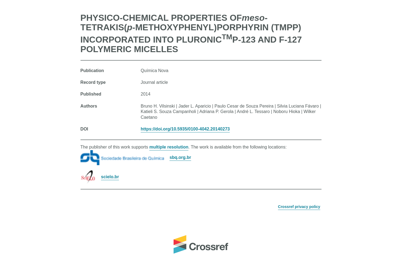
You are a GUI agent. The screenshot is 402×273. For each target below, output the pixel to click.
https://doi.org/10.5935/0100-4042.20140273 (185, 129)
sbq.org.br (180, 157)
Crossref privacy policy (299, 206)
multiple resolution (168, 147)
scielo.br (110, 176)
